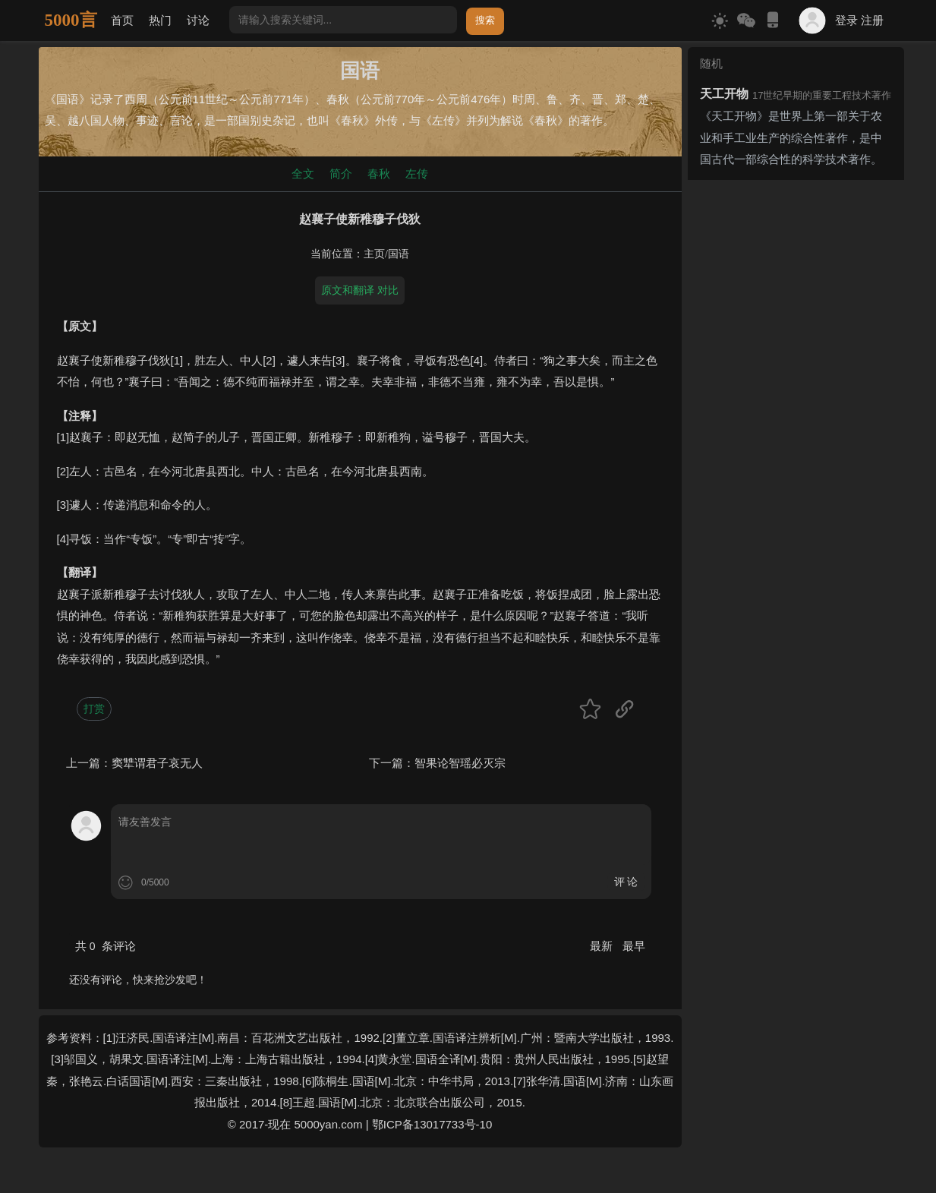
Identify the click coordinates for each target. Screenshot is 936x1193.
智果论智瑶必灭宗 (460, 762)
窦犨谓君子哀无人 (157, 762)
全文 (303, 173)
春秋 (378, 173)
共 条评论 (105, 945)
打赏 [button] (94, 708)
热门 (160, 20)
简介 (340, 173)
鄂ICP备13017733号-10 (432, 1124)
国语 (398, 254)
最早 (633, 945)
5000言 (71, 20)
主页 (374, 254)
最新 (603, 945)
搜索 (485, 20)
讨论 (198, 20)
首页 (122, 20)
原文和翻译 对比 (360, 290)
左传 (416, 173)
